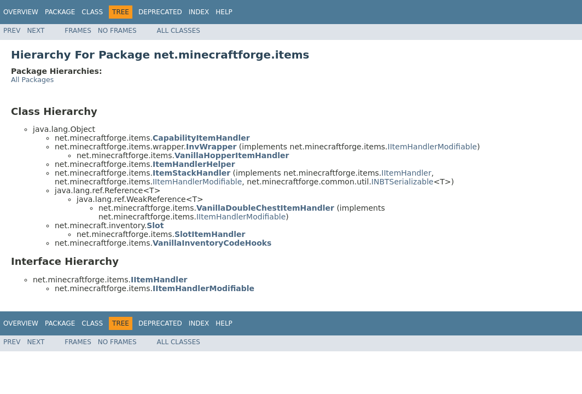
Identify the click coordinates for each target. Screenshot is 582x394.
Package (60, 12)
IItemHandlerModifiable (432, 146)
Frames (78, 30)
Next (35, 30)
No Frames (117, 30)
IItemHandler (406, 173)
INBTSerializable (402, 181)
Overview (20, 12)
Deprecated (160, 12)
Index (199, 12)
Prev (11, 30)
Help (224, 12)
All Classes (178, 30)
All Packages (32, 80)
